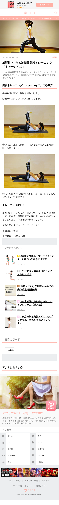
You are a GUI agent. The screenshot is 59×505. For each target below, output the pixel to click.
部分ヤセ (41, 449)
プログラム (42, 442)
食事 (39, 436)
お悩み (40, 462)
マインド (41, 455)
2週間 (24, 18)
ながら (10, 462)
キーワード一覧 (31, 481)
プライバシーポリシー (22, 486)
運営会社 (45, 481)
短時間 (10, 449)
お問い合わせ (41, 486)
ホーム (10, 436)
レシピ (10, 442)
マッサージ (12, 455)
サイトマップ (15, 481)
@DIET (29, 13)
